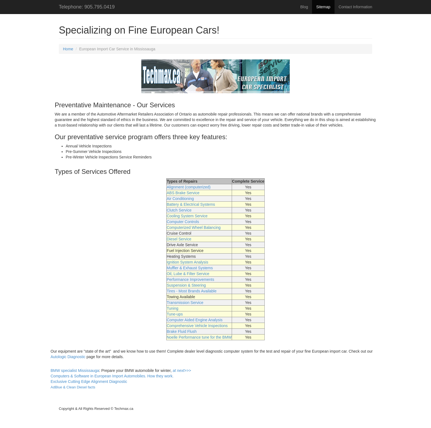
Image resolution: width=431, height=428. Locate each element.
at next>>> (182, 370)
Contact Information (355, 7)
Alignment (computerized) (189, 187)
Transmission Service (185, 302)
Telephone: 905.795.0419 (87, 7)
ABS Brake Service (183, 193)
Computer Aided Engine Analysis (194, 320)
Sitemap (323, 7)
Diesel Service (179, 239)
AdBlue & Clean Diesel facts (73, 387)
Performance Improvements (190, 279)
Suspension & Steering (186, 285)
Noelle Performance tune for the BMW (199, 337)
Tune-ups (175, 314)
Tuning (172, 308)
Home (68, 49)
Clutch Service (179, 210)
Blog (304, 7)
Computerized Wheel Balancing (193, 227)
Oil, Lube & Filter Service (188, 273)
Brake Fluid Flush (182, 331)
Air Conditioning (180, 198)
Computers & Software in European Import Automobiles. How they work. (112, 376)
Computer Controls (183, 222)
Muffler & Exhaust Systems (190, 268)
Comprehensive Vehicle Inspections (197, 325)
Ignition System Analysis (187, 262)
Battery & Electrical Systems (191, 204)
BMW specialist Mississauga (75, 370)
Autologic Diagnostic (68, 357)
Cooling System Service (187, 216)
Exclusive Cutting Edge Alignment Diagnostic (89, 381)
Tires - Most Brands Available (191, 291)
